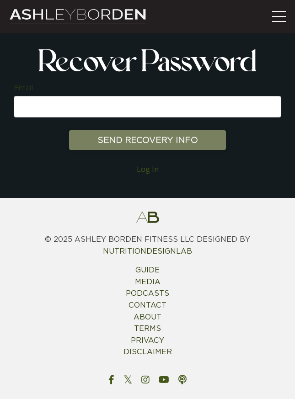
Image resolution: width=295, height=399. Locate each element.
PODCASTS (147, 293)
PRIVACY (147, 340)
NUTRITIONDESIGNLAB (147, 251)
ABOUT (147, 317)
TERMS (147, 328)
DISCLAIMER (147, 351)
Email (23, 87)
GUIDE (147, 270)
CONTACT (147, 305)
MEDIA (148, 281)
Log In (148, 169)
